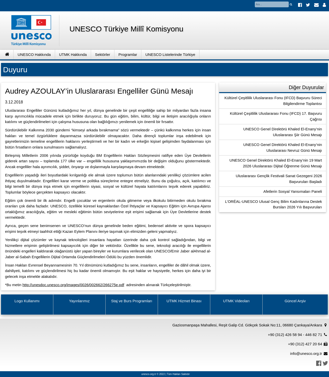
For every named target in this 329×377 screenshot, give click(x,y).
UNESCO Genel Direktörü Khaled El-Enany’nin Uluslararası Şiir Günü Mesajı (282, 132)
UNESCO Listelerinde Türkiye (170, 54)
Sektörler (102, 54)
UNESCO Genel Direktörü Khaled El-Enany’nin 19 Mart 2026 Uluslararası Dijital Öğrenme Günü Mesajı (275, 163)
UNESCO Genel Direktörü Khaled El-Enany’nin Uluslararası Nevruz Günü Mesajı (282, 147)
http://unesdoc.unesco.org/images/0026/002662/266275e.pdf (73, 285)
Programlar (127, 54)
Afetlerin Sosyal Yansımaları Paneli (292, 191)
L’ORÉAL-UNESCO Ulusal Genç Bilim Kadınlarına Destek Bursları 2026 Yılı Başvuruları (273, 204)
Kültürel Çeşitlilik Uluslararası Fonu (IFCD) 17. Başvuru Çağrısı (276, 116)
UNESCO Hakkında (34, 54)
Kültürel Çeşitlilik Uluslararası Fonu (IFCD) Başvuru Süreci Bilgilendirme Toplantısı (273, 101)
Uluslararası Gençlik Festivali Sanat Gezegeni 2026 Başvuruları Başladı (279, 179)
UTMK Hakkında (73, 54)
